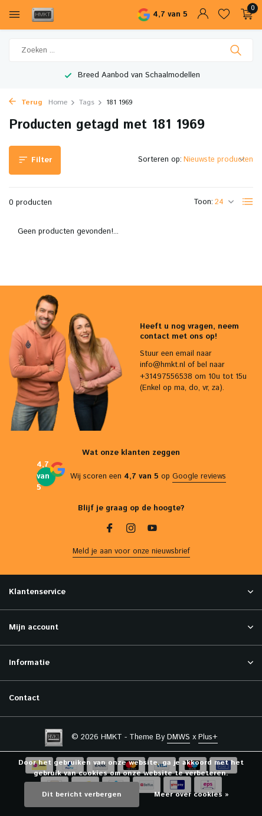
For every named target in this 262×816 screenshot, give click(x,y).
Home (62, 102)
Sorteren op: (160, 159)
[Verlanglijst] (224, 15)
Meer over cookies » (191, 794)
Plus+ (208, 737)
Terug (25, 102)
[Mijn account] (202, 15)
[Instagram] (131, 530)
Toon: (203, 202)
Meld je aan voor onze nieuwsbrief (131, 551)
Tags (91, 102)
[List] (248, 201)
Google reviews (199, 476)
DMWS (178, 737)
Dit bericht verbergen (82, 794)
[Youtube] (152, 530)
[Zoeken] (131, 50)
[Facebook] (109, 530)
